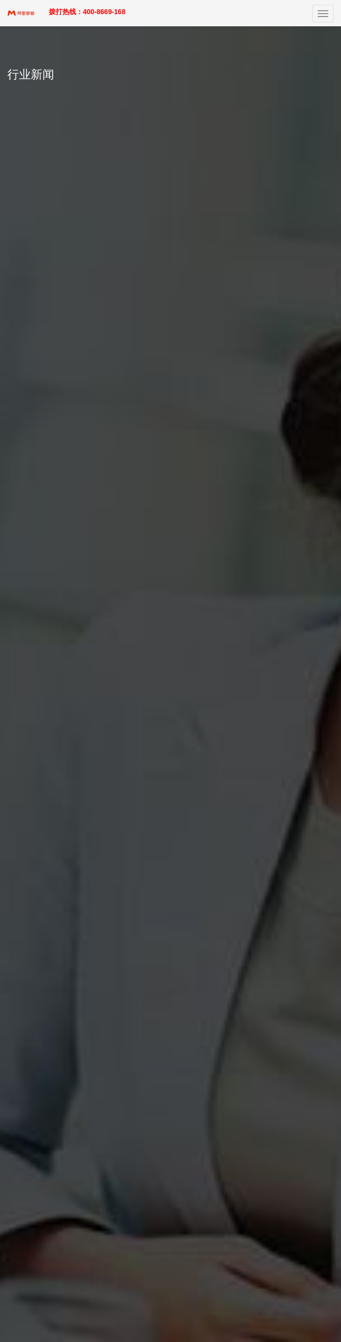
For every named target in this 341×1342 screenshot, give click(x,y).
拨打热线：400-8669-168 (87, 12)
